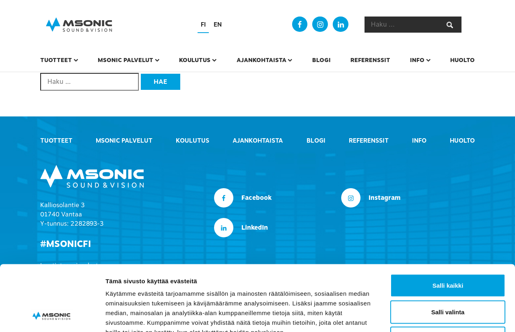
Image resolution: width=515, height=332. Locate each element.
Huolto (462, 60)
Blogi (321, 60)
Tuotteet (56, 60)
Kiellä (448, 279)
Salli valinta (448, 252)
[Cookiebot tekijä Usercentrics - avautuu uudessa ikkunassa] (52, 316)
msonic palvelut (125, 60)
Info (417, 60)
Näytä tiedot (430, 316)
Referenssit (370, 60)
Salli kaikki (448, 226)
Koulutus (194, 60)
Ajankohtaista (261, 60)
